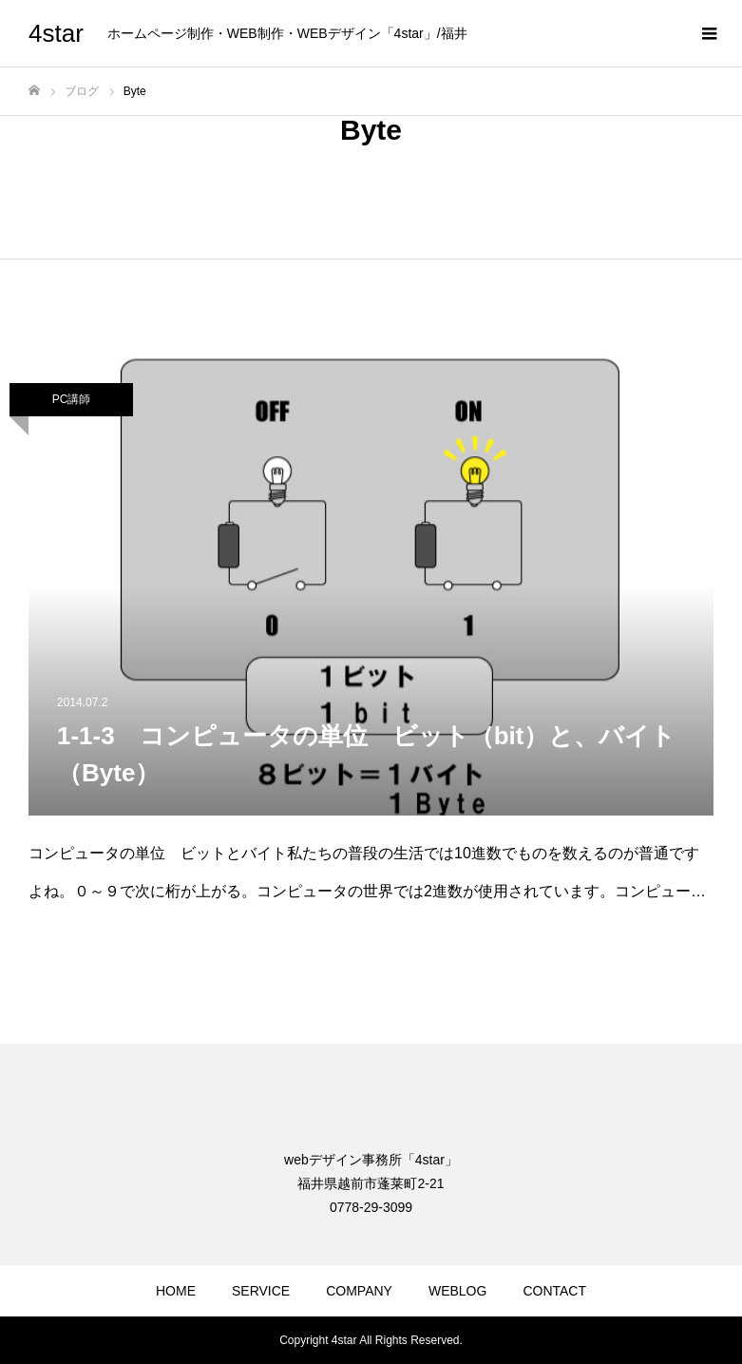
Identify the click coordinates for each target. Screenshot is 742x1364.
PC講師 (71, 399)
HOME (176, 1290)
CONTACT (554, 1290)
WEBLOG (457, 1290)
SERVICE (261, 1290)
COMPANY (359, 1290)
